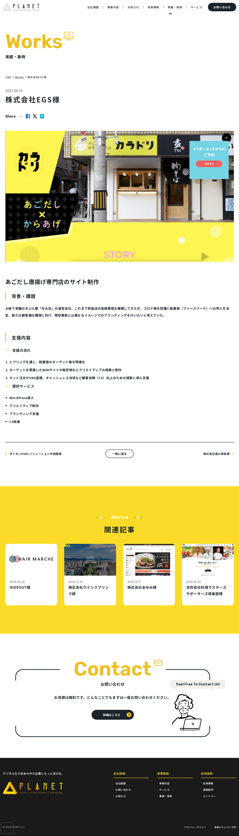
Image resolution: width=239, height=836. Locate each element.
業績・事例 (165, 796)
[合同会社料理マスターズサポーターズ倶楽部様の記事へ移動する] (208, 574)
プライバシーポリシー (195, 827)
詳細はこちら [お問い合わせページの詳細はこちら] (111, 715)
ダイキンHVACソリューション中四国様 (36, 454)
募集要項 (208, 789)
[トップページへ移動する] (21, 10)
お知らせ (121, 796)
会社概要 (121, 783)
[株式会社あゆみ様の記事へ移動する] (149, 574)
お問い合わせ (123, 789)
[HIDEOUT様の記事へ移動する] (31, 574)
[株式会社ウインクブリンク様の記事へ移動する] (90, 574)
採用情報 (208, 783)
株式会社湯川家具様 (216, 454)
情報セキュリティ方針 (225, 827)
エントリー (209, 796)
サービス (164, 789)
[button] (42, 116)
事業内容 (164, 783)
